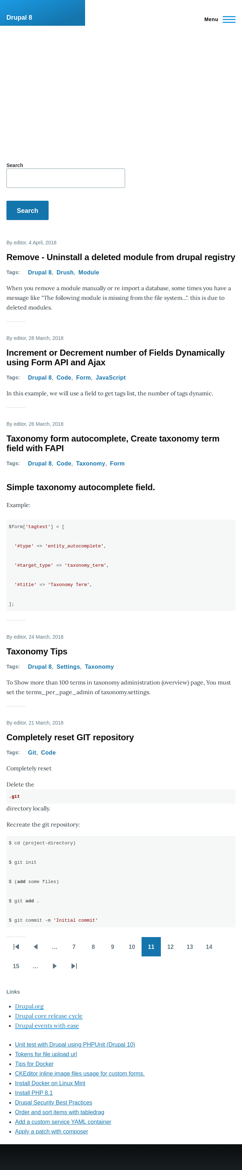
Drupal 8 (19, 17)
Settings (68, 667)
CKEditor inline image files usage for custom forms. (80, 1074)
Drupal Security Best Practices (53, 1103)
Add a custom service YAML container (63, 1122)
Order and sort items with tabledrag (59, 1112)
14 (212, 949)
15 (19, 968)
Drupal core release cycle (49, 1015)
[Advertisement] (121, 79)
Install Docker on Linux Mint (50, 1083)
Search (14, 165)
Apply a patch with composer (51, 1131)
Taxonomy (90, 463)
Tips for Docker (34, 1064)
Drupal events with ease (47, 1025)
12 (173, 949)
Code (63, 378)
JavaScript (111, 378)
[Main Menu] (218, 19)
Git (32, 753)
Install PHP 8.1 (34, 1093)
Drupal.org (29, 1006)
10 (135, 949)
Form (83, 378)
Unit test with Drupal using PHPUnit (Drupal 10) (75, 1045)
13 (193, 949)
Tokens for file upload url (46, 1054)
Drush (65, 272)
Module (89, 272)
